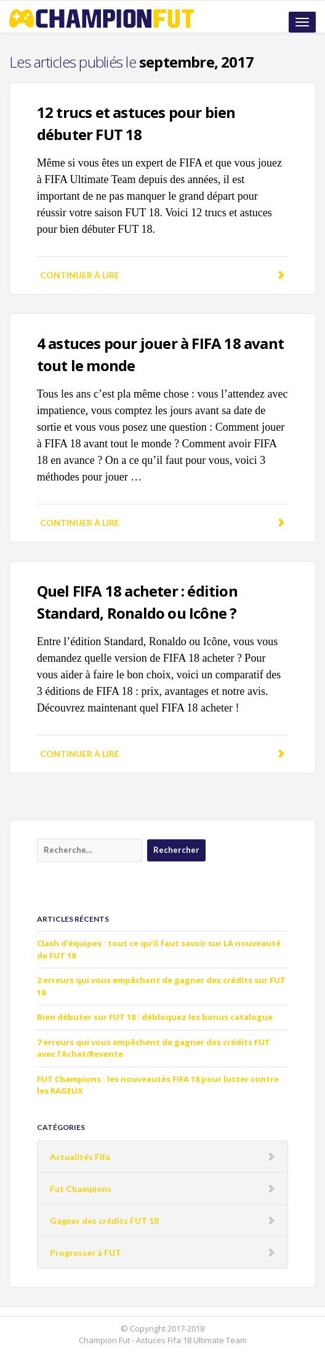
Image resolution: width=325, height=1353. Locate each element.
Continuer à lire (162, 275)
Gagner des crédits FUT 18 (104, 1220)
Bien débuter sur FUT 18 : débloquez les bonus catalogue (155, 1016)
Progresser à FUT (85, 1252)
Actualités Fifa (80, 1156)
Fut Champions (80, 1188)
